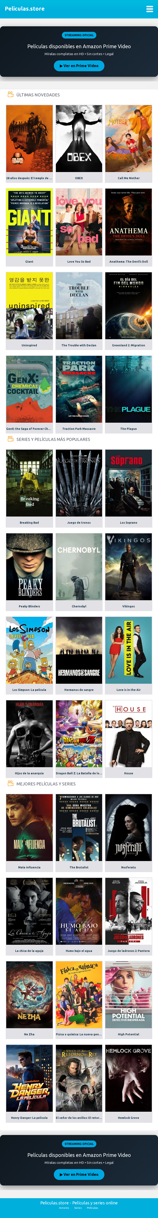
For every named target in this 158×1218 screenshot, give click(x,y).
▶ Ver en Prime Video (79, 66)
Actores (64, 1207)
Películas (92, 1207)
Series (78, 1207)
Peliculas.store (23, 9)
